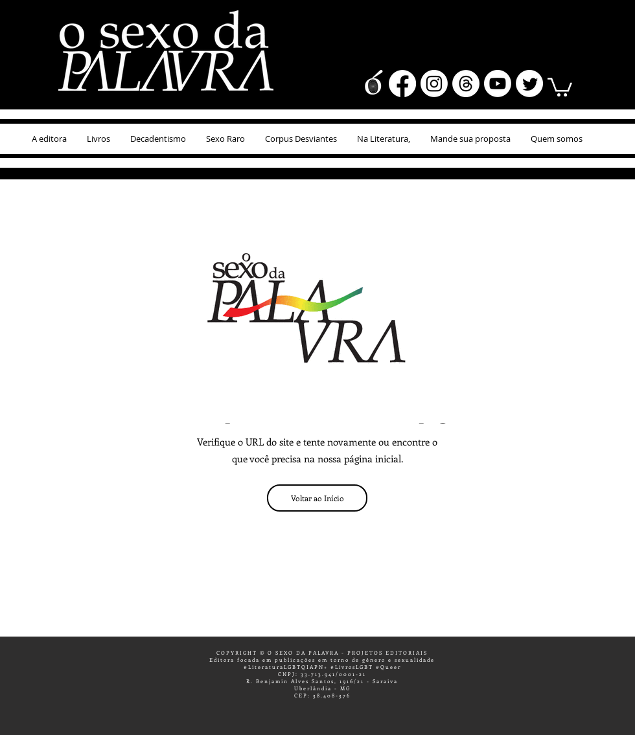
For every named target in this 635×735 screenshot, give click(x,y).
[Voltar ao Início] (317, 498)
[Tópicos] (465, 83)
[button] (560, 86)
